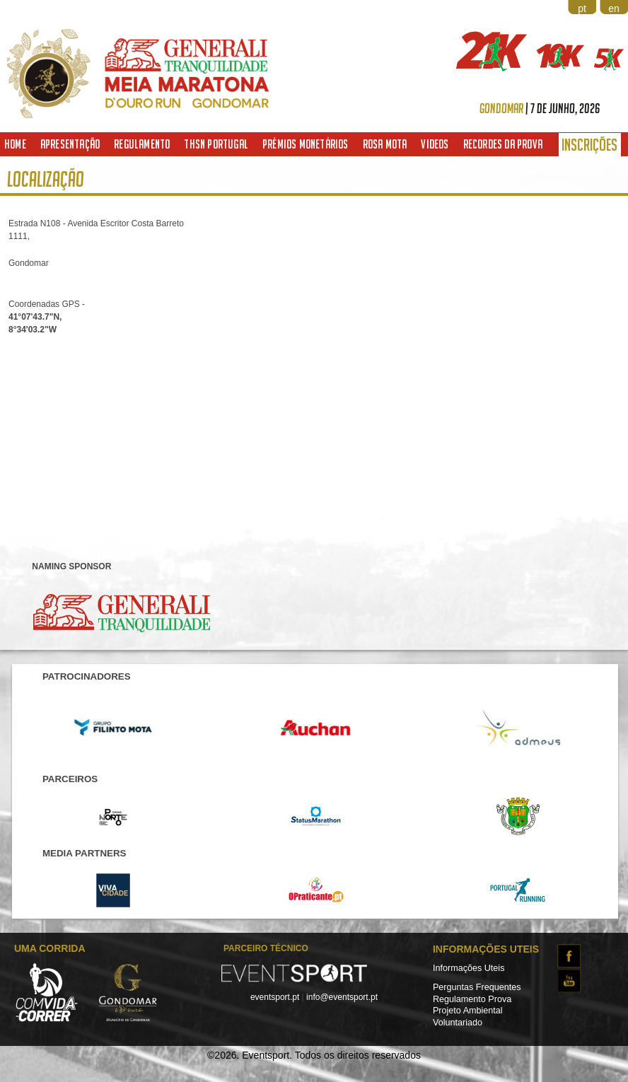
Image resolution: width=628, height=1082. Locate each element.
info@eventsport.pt (342, 997)
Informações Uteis (469, 968)
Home (15, 143)
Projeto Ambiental (468, 1011)
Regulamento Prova (472, 999)
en (614, 8)
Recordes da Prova (502, 143)
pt (582, 8)
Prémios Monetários (305, 143)
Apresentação (70, 143)
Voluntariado (457, 1023)
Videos (434, 143)
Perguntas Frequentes (477, 987)
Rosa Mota (385, 143)
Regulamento (142, 143)
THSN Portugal (216, 143)
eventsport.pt (274, 997)
